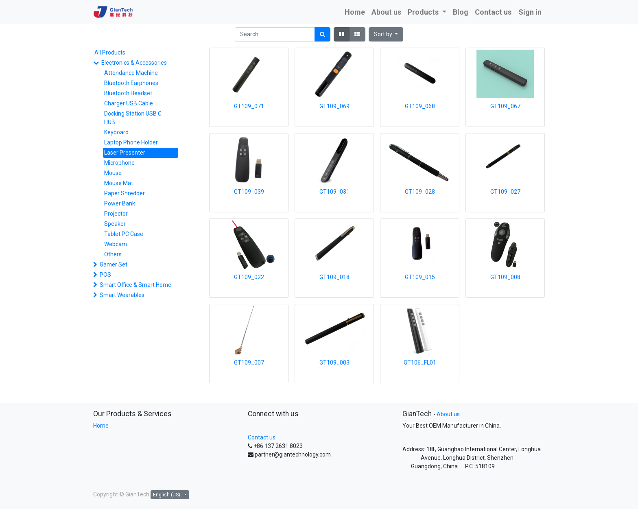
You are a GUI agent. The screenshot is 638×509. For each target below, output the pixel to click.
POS (105, 274)
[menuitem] (354, 12)
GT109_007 (249, 362)
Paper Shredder (124, 193)
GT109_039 (249, 191)
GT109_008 (505, 277)
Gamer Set (113, 264)
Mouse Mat (118, 183)
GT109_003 (334, 362)
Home (101, 425)
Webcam (115, 244)
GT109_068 (420, 106)
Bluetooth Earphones (131, 83)
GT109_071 (249, 106)
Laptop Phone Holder (131, 142)
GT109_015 (420, 277)
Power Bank (119, 203)
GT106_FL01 (420, 362)
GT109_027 (505, 191)
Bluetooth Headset (128, 93)
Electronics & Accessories (134, 62)
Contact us (261, 437)
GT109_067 (505, 106)
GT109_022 (249, 277)
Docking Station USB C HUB (133, 117)
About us (448, 414)
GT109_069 (334, 106)
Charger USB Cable (128, 103)
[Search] (322, 34)
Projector (116, 213)
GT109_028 (420, 191)
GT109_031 (334, 191)
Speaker (115, 224)
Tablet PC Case (123, 234)
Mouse (113, 173)
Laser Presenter (124, 152)
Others (113, 254)
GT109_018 (334, 277)
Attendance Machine (131, 73)
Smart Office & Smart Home (135, 285)
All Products (109, 52)
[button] (386, 34)
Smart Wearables (122, 295)
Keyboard (116, 132)
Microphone (119, 162)
